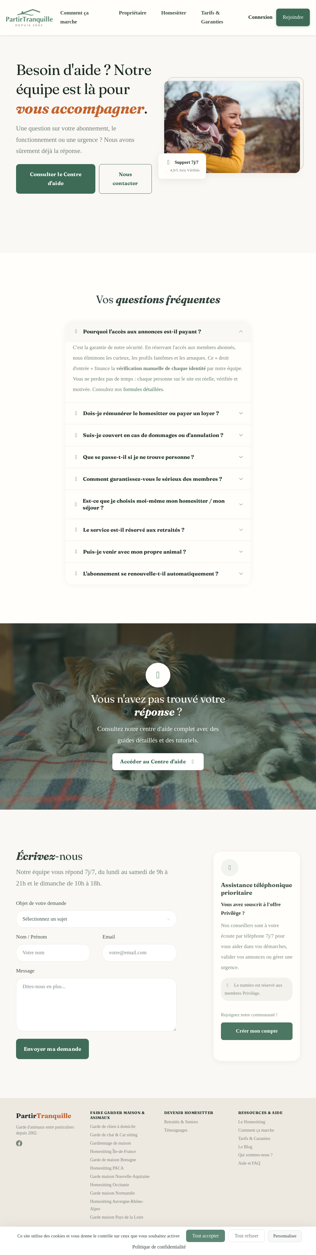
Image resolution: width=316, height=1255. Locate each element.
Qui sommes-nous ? (255, 1155)
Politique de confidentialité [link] (159, 1246)
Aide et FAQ (249, 1163)
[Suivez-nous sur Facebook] (19, 1143)
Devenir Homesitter (189, 1112)
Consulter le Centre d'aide (55, 178)
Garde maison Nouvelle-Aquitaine (120, 1176)
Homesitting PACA (107, 1168)
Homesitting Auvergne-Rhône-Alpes (116, 1205)
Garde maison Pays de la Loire (116, 1217)
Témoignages (175, 1130)
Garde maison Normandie (112, 1193)
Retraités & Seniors (181, 1122)
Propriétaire (132, 13)
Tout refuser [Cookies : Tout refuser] (247, 1235)
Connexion (260, 17)
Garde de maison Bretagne (113, 1160)
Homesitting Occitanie (109, 1185)
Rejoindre (293, 17)
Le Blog (245, 1147)
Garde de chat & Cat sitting (114, 1135)
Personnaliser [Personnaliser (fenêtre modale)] (284, 1236)
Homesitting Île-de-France (113, 1151)
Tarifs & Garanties (212, 17)
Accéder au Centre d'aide (158, 761)
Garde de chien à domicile (112, 1126)
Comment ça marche (74, 17)
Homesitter (173, 13)
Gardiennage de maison (110, 1143)
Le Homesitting (251, 1122)
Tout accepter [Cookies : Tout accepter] (205, 1235)
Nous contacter (125, 178)
